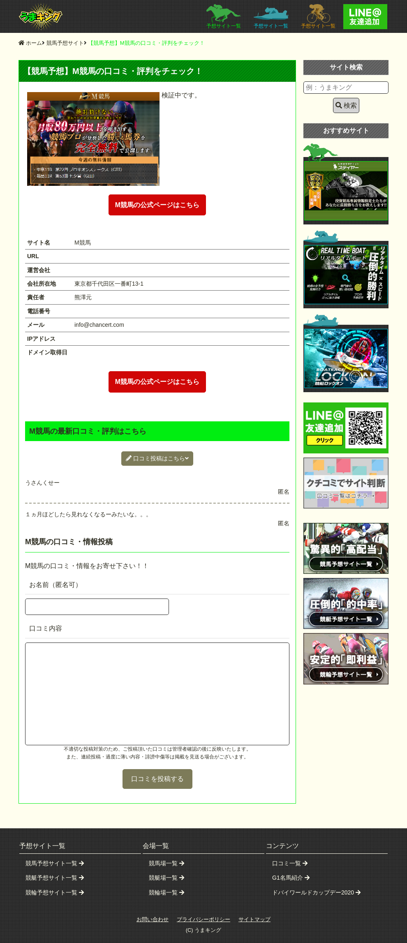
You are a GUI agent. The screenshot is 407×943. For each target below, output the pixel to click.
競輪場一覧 (166, 892)
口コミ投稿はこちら (157, 458)
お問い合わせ (152, 919)
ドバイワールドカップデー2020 (316, 892)
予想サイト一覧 (223, 16)
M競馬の (157, 205)
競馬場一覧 (166, 863)
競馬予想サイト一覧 (54, 863)
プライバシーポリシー (203, 919)
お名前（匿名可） (55, 584)
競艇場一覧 (166, 877)
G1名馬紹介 (291, 877)
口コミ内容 (45, 628)
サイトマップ (254, 919)
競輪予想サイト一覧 (54, 892)
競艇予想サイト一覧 (54, 877)
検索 (346, 105)
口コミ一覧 (290, 863)
